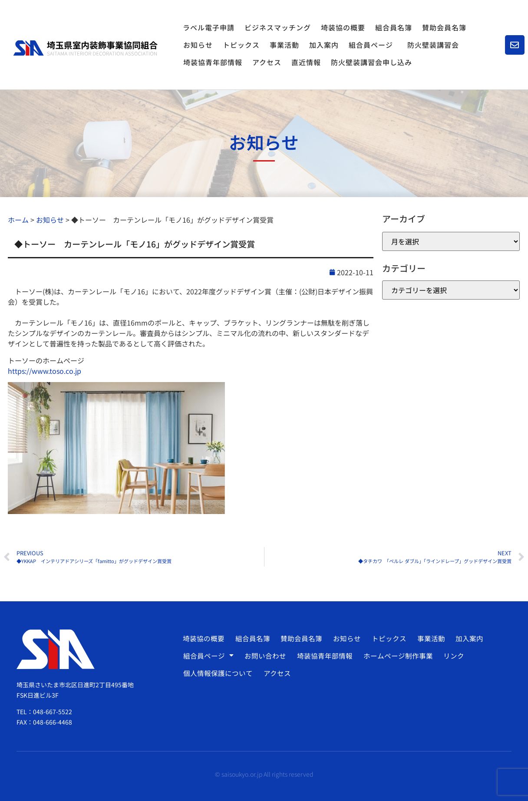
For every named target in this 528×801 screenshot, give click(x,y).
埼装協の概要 (343, 27)
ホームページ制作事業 (395, 655)
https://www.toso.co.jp (44, 371)
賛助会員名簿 (444, 27)
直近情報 (306, 62)
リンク (450, 655)
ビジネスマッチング (277, 27)
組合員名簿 (393, 27)
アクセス (266, 62)
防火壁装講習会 (433, 45)
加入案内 (324, 45)
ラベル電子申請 (208, 27)
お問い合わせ (264, 655)
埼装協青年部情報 (212, 62)
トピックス (241, 45)
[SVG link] (85, 48)
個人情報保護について (218, 673)
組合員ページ (373, 45)
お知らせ (198, 45)
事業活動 (284, 45)
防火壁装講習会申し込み (371, 62)
